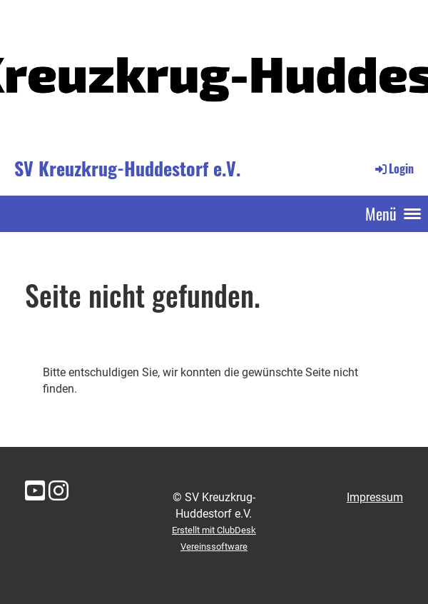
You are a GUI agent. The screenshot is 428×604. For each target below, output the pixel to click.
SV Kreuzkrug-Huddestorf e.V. (127, 168)
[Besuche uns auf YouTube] (35, 491)
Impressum (375, 497)
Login (393, 168)
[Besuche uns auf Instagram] (58, 491)
